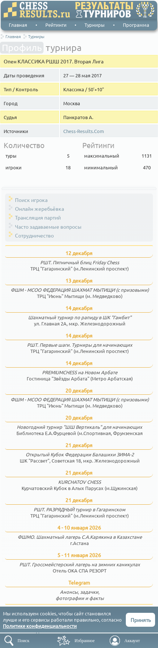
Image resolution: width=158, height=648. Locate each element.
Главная (18, 25)
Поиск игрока (31, 199)
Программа (136, 25)
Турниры (94, 25)
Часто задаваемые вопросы (48, 226)
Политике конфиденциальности (40, 626)
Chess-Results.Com (83, 131)
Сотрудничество (34, 235)
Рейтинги (56, 25)
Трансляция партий (38, 217)
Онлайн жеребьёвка (39, 208)
